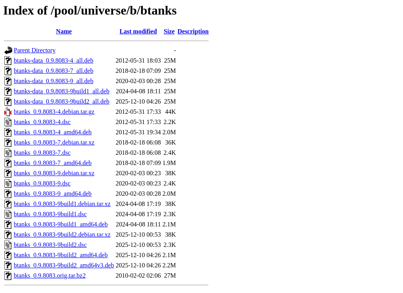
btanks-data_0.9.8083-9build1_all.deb (61, 91)
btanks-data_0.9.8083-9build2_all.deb (61, 101)
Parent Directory (34, 50)
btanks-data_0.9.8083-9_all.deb (53, 81)
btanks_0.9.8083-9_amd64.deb (53, 193)
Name (64, 31)
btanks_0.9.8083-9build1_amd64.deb (61, 224)
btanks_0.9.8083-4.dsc (42, 122)
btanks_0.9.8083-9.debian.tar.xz (54, 173)
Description (193, 31)
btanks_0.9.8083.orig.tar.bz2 (50, 275)
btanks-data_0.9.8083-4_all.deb (53, 60)
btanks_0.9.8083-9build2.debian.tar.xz (62, 234)
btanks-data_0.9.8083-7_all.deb (53, 70)
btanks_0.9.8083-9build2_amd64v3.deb (64, 265)
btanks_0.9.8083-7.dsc (42, 152)
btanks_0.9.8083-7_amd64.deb (53, 162)
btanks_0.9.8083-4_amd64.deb (53, 132)
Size (169, 31)
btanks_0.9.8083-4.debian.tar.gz (54, 111)
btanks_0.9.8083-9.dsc (42, 183)
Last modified (138, 31)
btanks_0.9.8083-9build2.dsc (50, 244)
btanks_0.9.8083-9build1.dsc (50, 214)
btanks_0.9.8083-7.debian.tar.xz (54, 142)
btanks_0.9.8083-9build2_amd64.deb (61, 255)
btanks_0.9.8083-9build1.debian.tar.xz (62, 203)
